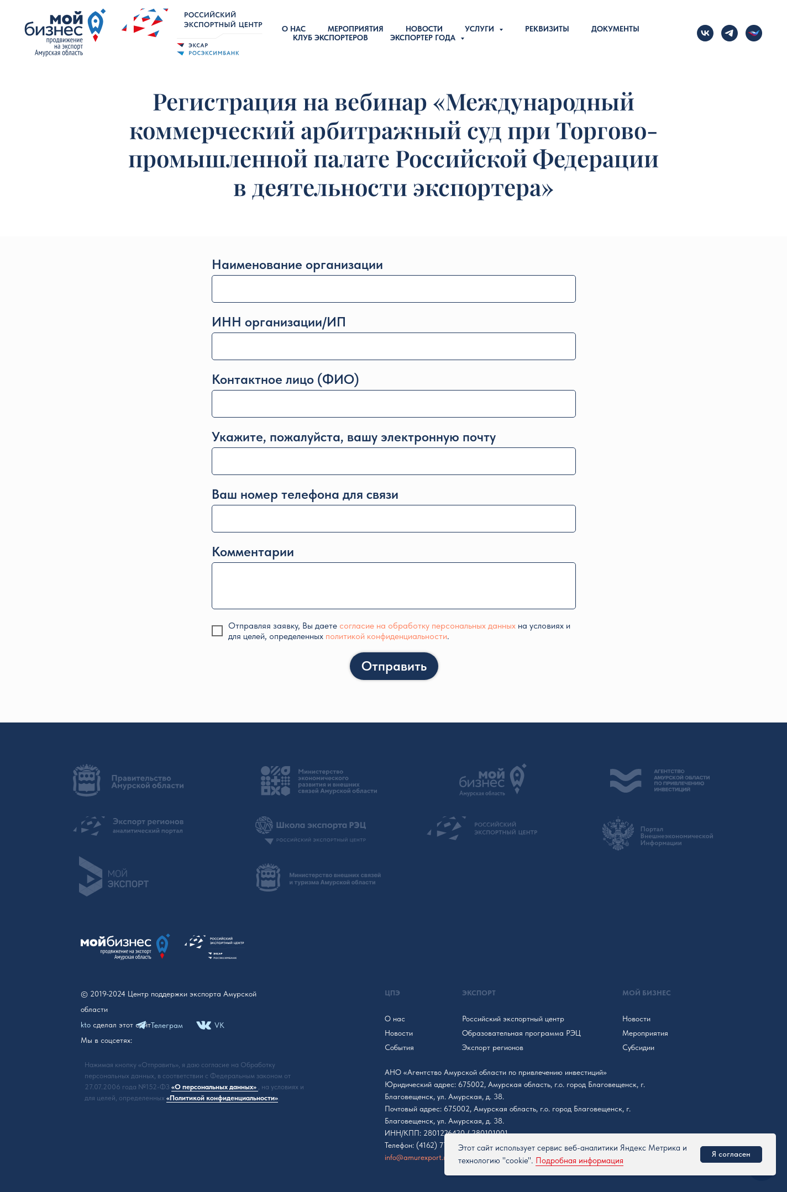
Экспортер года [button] (424, 37)
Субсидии (638, 1047)
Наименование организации (297, 264)
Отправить (394, 666)
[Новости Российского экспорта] (754, 33)
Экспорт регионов (492, 1047)
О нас (294, 28)
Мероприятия (356, 28)
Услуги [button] (480, 28)
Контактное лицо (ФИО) (285, 379)
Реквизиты (547, 28)
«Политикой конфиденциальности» (222, 1098)
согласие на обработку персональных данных (427, 625)
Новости (424, 28)
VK (219, 1025)
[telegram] (729, 33)
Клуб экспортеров (330, 37)
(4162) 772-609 (442, 1145)
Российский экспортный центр (513, 1018)
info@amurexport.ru (417, 1157)
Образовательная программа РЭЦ (521, 1033)
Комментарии (253, 552)
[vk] (705, 33)
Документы (615, 28)
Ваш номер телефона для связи (305, 494)
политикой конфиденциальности (386, 636)
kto (86, 1024)
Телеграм (167, 1025)
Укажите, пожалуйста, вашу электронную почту (354, 437)
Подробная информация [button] (579, 1160)
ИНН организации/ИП (279, 322)
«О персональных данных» (214, 1087)
